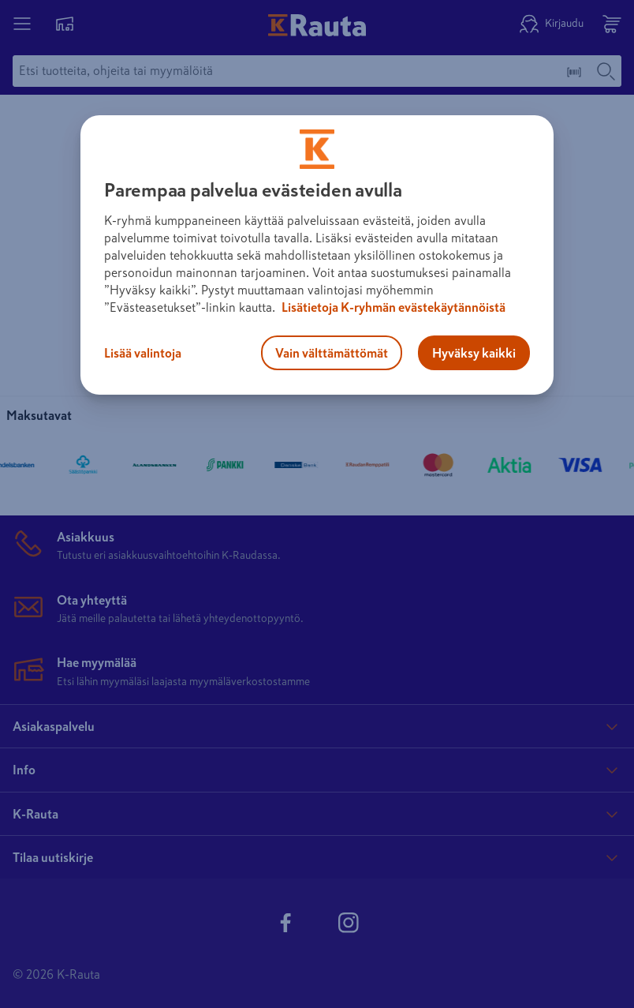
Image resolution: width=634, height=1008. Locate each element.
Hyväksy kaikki (474, 353)
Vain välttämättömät (331, 353)
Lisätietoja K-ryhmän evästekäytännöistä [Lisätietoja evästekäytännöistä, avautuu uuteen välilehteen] (392, 307)
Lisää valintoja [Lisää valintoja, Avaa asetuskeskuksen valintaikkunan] (142, 353)
